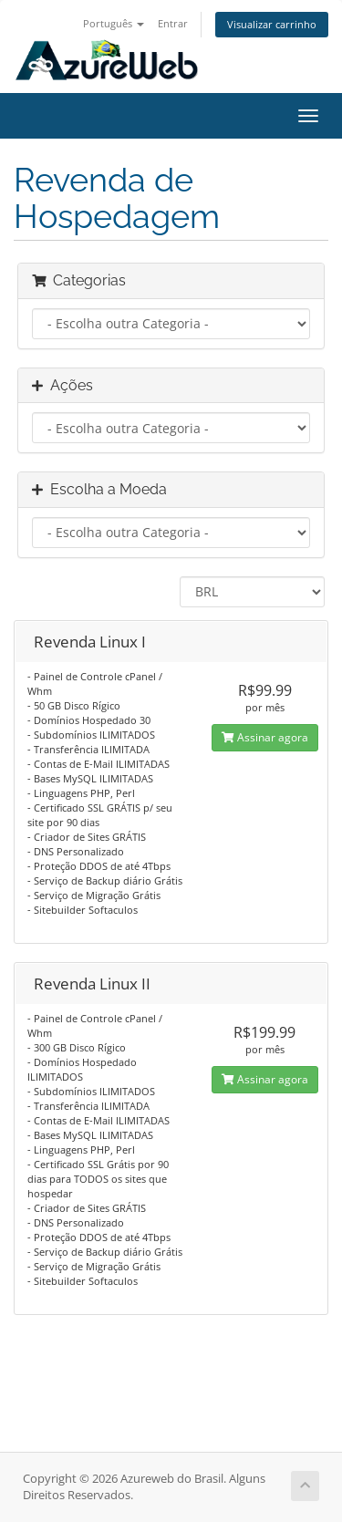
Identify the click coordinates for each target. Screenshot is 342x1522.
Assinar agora (265, 737)
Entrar (173, 23)
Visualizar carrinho (271, 24)
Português (113, 23)
